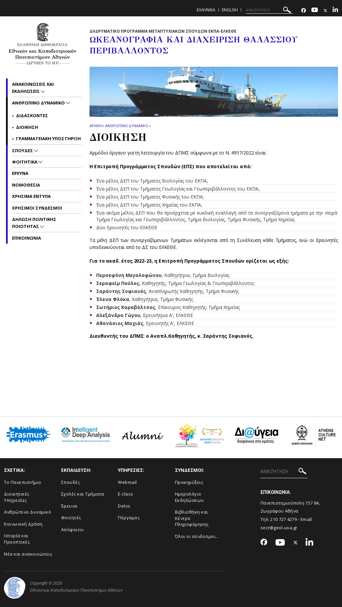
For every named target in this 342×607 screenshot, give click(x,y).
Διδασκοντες (32, 115)
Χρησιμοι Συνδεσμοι (37, 208)
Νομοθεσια (26, 185)
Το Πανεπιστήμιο (22, 482)
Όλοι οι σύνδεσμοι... (197, 536)
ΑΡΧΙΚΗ (96, 125)
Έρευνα (69, 506)
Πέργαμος (129, 518)
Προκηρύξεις (189, 482)
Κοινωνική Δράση (23, 524)
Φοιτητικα (25, 162)
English (230, 10)
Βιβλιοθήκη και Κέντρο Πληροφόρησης (192, 518)
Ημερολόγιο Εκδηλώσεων (189, 497)
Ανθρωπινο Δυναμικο (126, 125)
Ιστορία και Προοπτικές (17, 539)
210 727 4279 (283, 519)
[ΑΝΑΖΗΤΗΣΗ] (269, 10)
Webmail (127, 482)
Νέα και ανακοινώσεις (28, 554)
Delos (124, 506)
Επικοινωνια (26, 238)
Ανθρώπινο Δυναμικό (27, 512)
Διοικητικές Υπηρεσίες (16, 497)
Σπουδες (23, 150)
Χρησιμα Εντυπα (31, 196)
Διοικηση (27, 127)
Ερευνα (20, 173)
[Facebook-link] (303, 10)
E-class (125, 494)
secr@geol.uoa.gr (279, 528)
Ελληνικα (206, 10)
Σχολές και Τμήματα (82, 494)
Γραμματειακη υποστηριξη (48, 138)
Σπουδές (70, 482)
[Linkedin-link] (335, 10)
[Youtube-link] (314, 10)
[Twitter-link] (325, 10)
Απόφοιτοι (72, 530)
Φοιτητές (71, 518)
